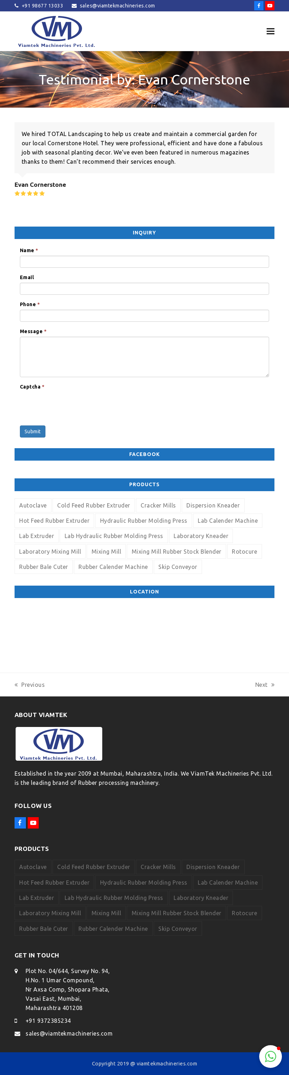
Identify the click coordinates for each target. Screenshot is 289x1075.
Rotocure (244, 551)
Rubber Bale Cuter (43, 567)
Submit (32, 431)
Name (29, 250)
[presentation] (74, 406)
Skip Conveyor (177, 567)
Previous (30, 685)
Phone (30, 304)
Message (33, 331)
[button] (270, 31)
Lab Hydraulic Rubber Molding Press (114, 536)
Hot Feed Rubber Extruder (54, 520)
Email (27, 277)
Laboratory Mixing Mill (50, 551)
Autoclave (33, 505)
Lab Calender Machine (228, 520)
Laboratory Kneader (201, 536)
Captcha (32, 387)
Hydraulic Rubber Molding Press (143, 520)
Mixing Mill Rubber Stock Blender (177, 551)
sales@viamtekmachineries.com (69, 1033)
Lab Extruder (36, 536)
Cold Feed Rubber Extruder (93, 505)
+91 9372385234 (48, 1020)
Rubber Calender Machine (113, 567)
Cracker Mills (158, 505)
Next (265, 685)
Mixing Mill (106, 551)
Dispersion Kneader (213, 505)
